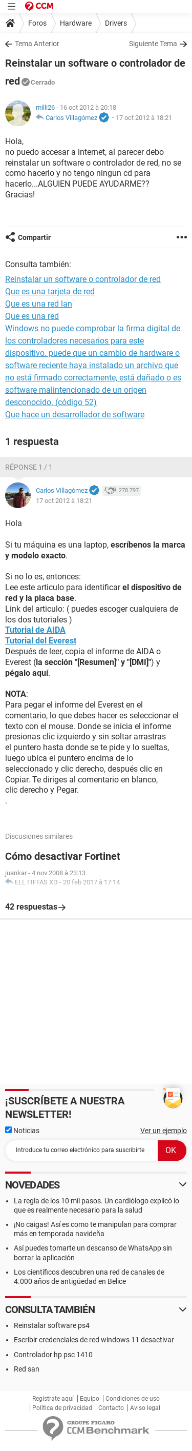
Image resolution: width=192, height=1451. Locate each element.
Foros (37, 23)
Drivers (116, 23)
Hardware (76, 23)
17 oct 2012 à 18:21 (144, 118)
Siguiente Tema (153, 43)
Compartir (34, 237)
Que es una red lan (38, 304)
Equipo (89, 1398)
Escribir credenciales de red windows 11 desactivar (94, 1340)
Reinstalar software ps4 (52, 1325)
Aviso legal (145, 1408)
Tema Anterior (37, 43)
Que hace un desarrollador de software (74, 414)
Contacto (111, 1408)
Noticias (22, 1130)
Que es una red (32, 316)
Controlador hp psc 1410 (53, 1355)
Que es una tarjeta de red (50, 291)
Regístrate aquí (53, 1398)
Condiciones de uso (132, 1398)
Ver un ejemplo (163, 1130)
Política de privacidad (62, 1408)
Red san (26, 1369)
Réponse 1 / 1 (29, 467)
